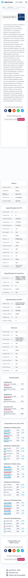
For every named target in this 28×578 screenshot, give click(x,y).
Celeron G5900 (7, 513)
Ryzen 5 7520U (7, 432)
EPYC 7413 (6, 492)
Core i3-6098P (7, 510)
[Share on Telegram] (22, 110)
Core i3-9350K (7, 528)
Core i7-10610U (7, 484)
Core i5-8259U (7, 430)
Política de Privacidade (17, 575)
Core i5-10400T (7, 476)
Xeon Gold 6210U (8, 469)
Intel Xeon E (10, 7)
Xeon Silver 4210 (8, 440)
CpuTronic (7, 2)
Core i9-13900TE (8, 502)
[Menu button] (26, 2)
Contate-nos (13, 573)
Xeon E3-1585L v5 (8, 435)
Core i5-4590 (7, 438)
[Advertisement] (14, 136)
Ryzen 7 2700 (7, 466)
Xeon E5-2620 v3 (8, 451)
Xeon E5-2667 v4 (8, 474)
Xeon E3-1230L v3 (8, 487)
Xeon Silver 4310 (8, 505)
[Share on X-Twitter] (9, 110)
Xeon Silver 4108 (8, 521)
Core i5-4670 (7, 458)
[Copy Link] (21, 119)
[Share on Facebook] (5, 110)
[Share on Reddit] (14, 110)
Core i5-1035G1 (7, 531)
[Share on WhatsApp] (18, 110)
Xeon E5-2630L (7, 448)
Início (3, 7)
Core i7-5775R (7, 456)
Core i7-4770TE (7, 495)
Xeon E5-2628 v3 (8, 523)
